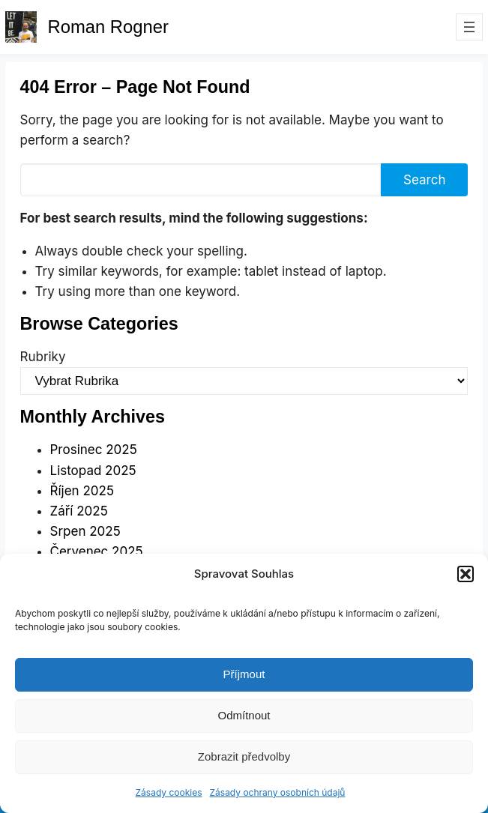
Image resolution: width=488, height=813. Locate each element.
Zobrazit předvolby (244, 756)
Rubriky (43, 356)
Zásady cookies (169, 792)
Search (424, 179)
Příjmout (244, 674)
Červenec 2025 (96, 551)
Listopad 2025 (93, 470)
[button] (465, 573)
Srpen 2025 (85, 531)
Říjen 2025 (82, 490)
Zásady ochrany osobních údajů (278, 792)
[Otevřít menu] (469, 26)
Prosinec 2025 (93, 449)
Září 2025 (79, 511)
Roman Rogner (108, 26)
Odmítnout (243, 715)
